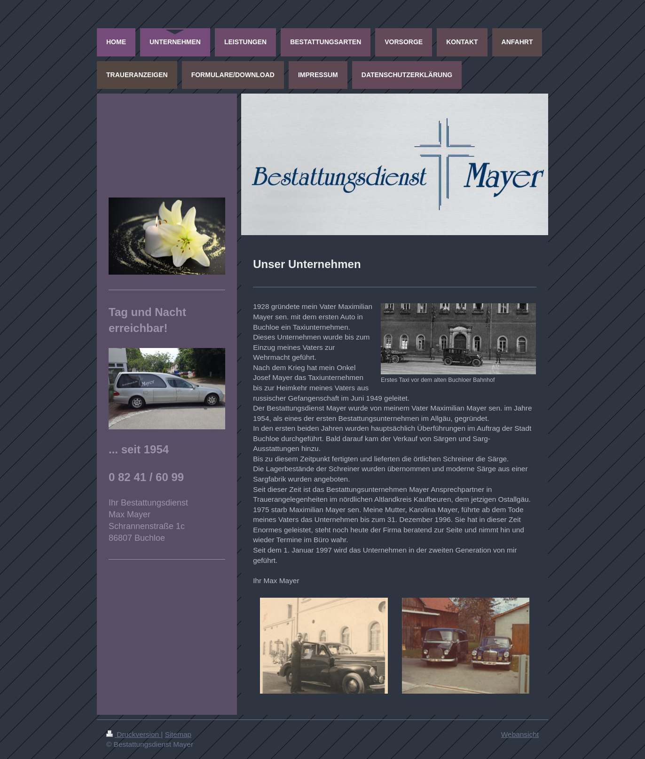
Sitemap (178, 734)
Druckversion (133, 734)
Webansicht (520, 734)
